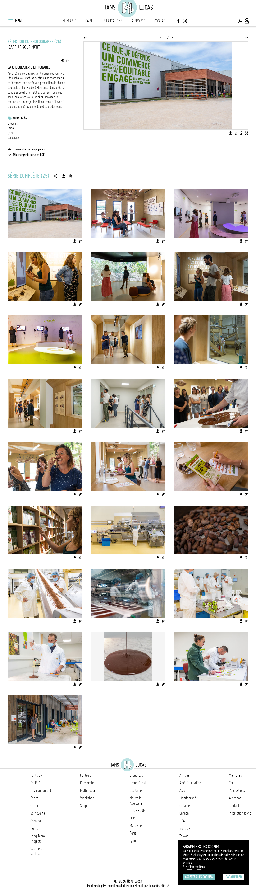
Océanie (184, 805)
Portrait (85, 775)
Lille (132, 818)
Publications (112, 21)
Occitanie (136, 790)
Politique (36, 775)
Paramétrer (234, 877)
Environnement (40, 790)
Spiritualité (37, 813)
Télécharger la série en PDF (29, 155)
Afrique (184, 775)
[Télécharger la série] (64, 176)
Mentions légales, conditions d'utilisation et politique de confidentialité (128, 886)
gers (10, 133)
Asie (182, 790)
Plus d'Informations (194, 867)
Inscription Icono (240, 813)
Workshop (87, 798)
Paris (133, 833)
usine (11, 128)
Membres (69, 21)
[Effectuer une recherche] (240, 21)
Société (35, 782)
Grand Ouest (138, 782)
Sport (34, 798)
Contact (160, 21)
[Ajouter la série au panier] (70, 176)
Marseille (136, 825)
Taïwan (183, 836)
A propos (138, 21)
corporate (13, 138)
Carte (89, 21)
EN (67, 60)
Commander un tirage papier (29, 149)
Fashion (35, 828)
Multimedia (87, 790)
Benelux (184, 828)
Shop (83, 805)
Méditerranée (188, 798)
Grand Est (136, 775)
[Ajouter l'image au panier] (236, 133)
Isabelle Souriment (24, 47)
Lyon (133, 840)
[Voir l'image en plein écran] (246, 133)
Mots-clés (20, 118)
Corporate (87, 782)
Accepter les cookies (199, 877)
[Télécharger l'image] (231, 133)
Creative (36, 820)
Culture (35, 805)
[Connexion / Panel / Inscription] (247, 21)
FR (62, 60)
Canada (184, 813)
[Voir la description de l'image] (241, 133)
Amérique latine (190, 782)
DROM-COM (138, 810)
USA (182, 820)
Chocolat (12, 123)
